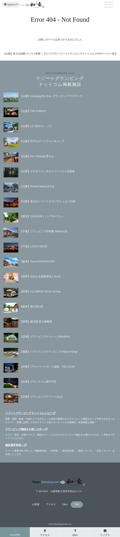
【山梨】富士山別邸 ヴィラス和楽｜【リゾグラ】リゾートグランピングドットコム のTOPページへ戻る (60, 53)
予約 (76, 504)
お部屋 (35, 504)
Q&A (65, 504)
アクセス (51, 504)
